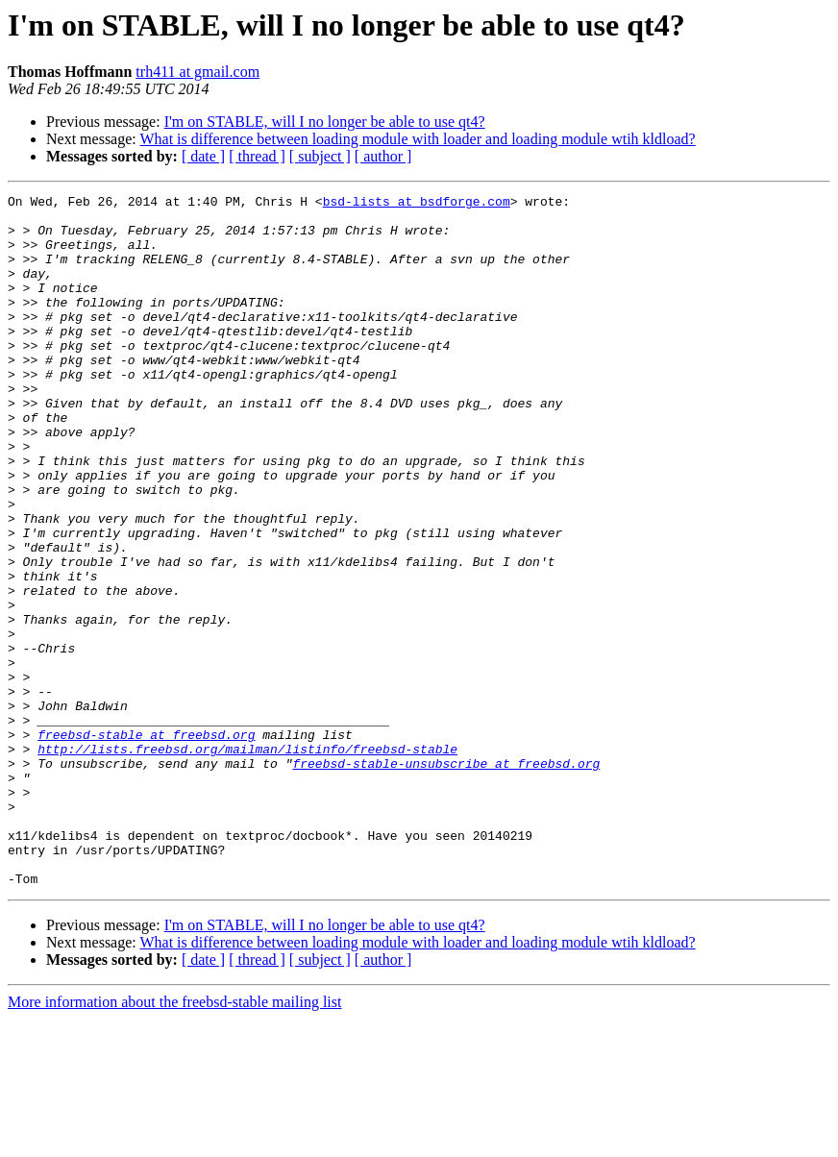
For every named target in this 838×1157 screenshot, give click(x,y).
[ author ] (383, 156)
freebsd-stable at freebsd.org (146, 843)
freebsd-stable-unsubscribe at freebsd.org (446, 878)
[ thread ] (257, 156)
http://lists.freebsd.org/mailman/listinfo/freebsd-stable (247, 861)
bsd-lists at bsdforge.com (416, 203)
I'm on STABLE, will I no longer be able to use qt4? (324, 121)
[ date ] (203, 156)
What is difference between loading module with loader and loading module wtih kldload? (417, 139)
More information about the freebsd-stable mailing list (174, 1140)
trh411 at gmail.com (197, 71)
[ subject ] (320, 156)
